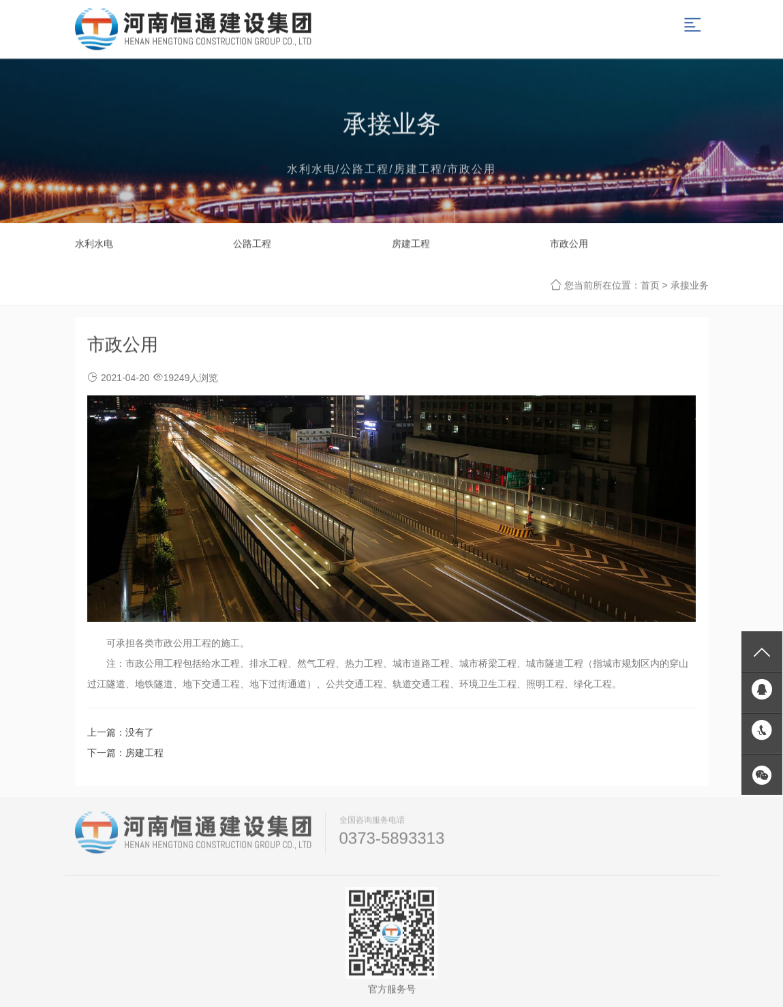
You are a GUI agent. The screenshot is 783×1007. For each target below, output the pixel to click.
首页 (650, 285)
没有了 (139, 732)
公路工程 (252, 244)
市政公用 (569, 244)
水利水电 (94, 244)
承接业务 (690, 285)
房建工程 (411, 244)
